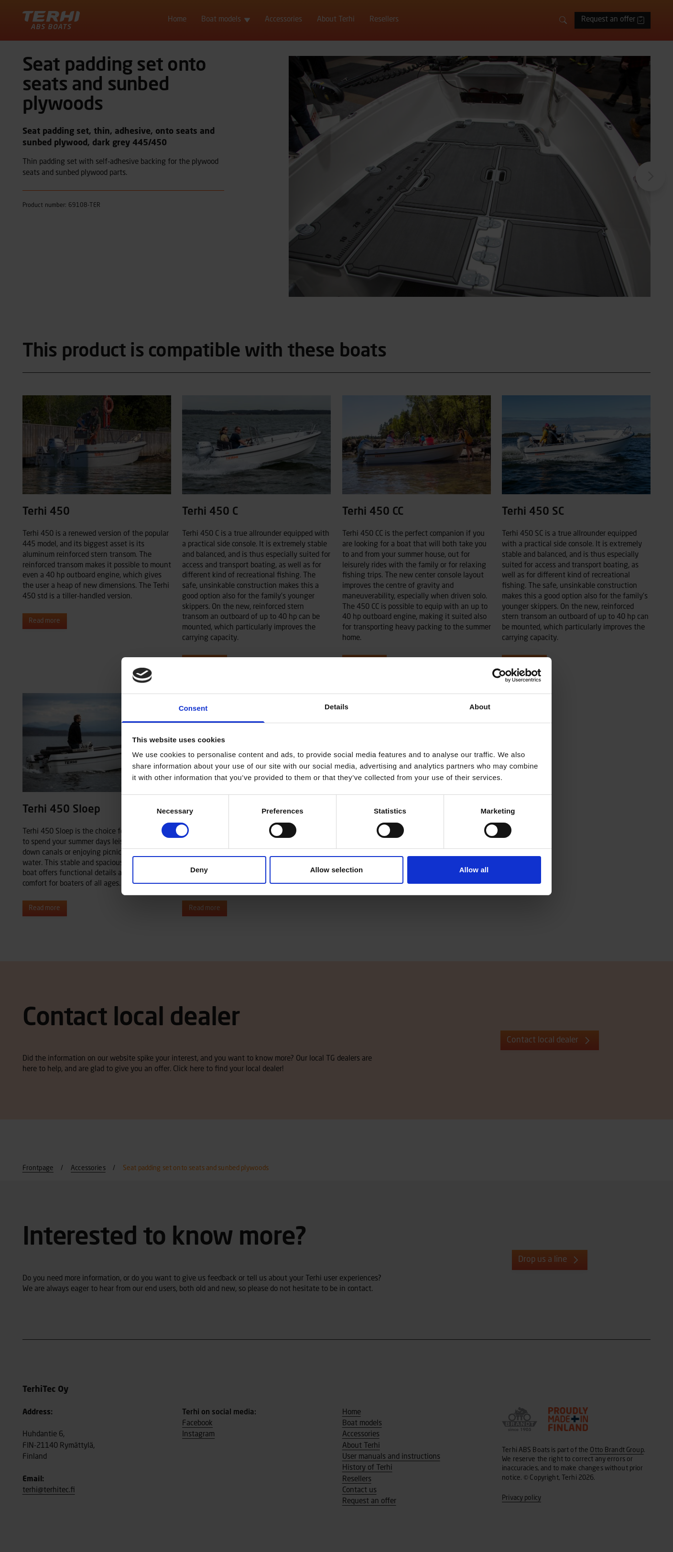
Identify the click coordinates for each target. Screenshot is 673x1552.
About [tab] (479, 707)
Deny (199, 870)
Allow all (474, 870)
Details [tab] (336, 707)
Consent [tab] (193, 708)
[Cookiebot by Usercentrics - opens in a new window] (499, 675)
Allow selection (336, 870)
